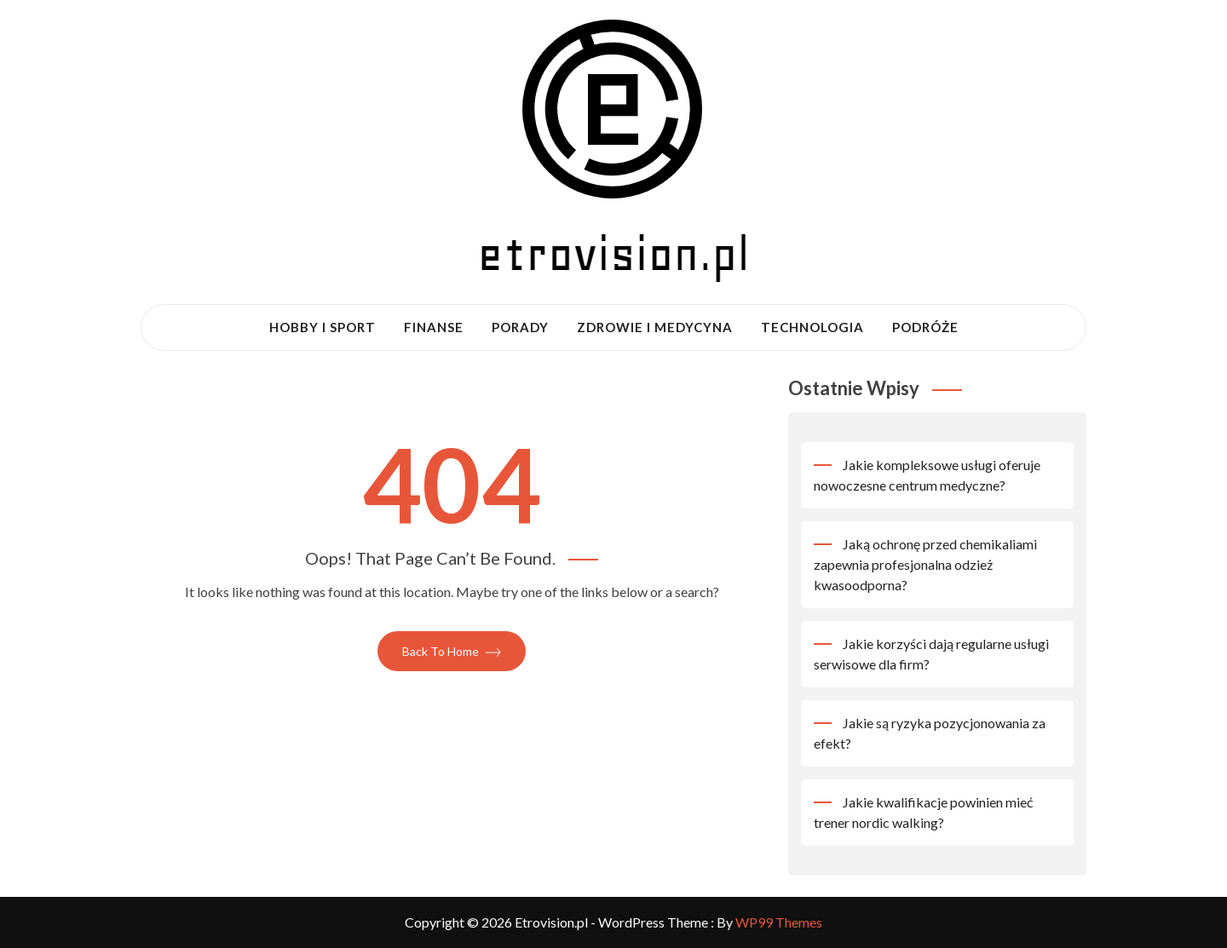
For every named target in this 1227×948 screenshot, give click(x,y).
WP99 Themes (778, 922)
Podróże (925, 327)
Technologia (812, 327)
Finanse (434, 327)
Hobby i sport (322, 327)
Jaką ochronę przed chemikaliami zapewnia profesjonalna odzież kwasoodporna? (925, 564)
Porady (520, 327)
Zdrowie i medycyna (655, 327)
